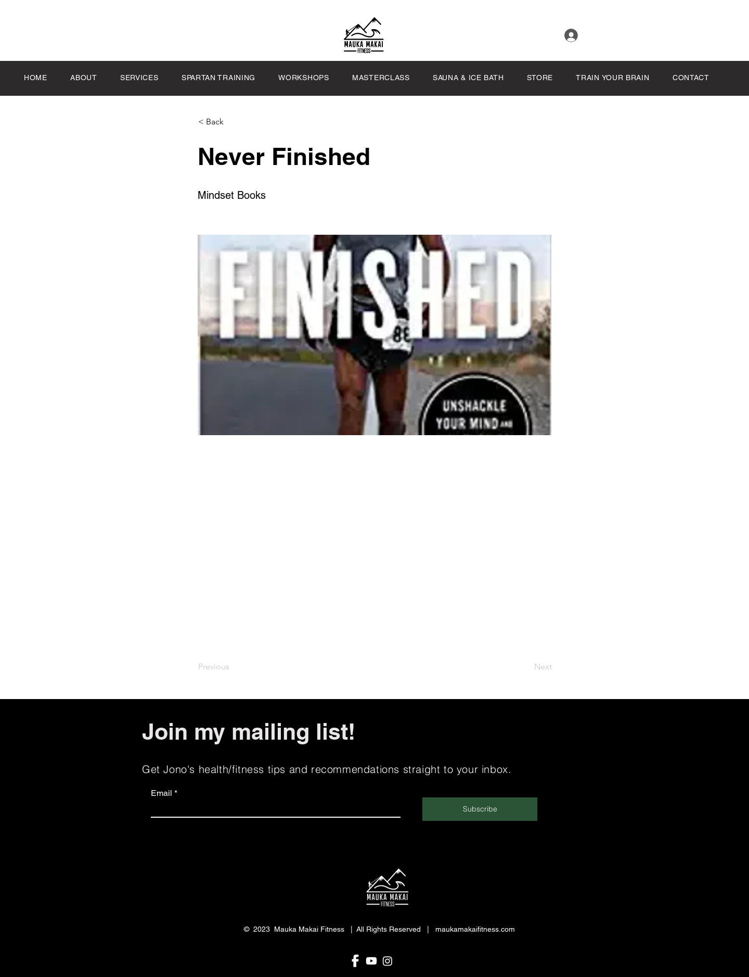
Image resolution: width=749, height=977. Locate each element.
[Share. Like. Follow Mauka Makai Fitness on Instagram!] (387, 961)
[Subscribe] (479, 809)
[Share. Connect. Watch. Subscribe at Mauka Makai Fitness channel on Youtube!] (371, 961)
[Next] (526, 666)
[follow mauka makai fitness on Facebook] (355, 961)
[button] (388, 77)
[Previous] (232, 666)
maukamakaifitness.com (475, 929)
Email (161, 793)
